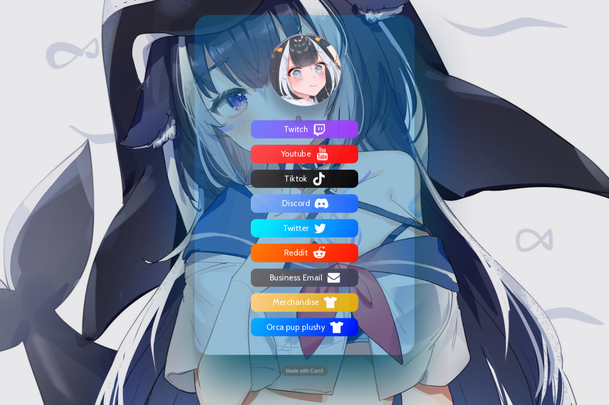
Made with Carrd (304, 371)
